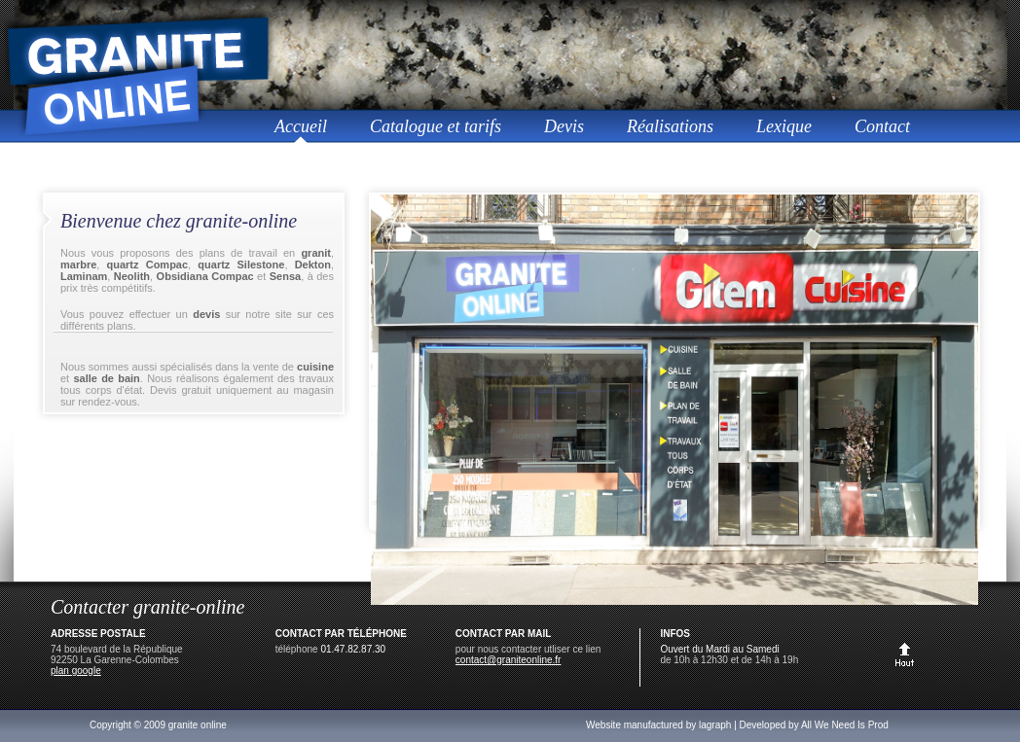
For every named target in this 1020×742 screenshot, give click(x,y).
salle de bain (106, 378)
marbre (78, 264)
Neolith (132, 276)
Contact (882, 126)
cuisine (315, 366)
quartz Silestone (241, 264)
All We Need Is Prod (845, 725)
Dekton (313, 264)
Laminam (83, 276)
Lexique (784, 126)
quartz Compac (148, 264)
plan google (76, 670)
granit (316, 253)
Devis (564, 126)
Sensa (285, 276)
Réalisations (670, 126)
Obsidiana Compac (205, 276)
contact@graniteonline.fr (508, 659)
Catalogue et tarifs (435, 126)
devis (206, 314)
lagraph (715, 725)
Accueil (300, 126)
